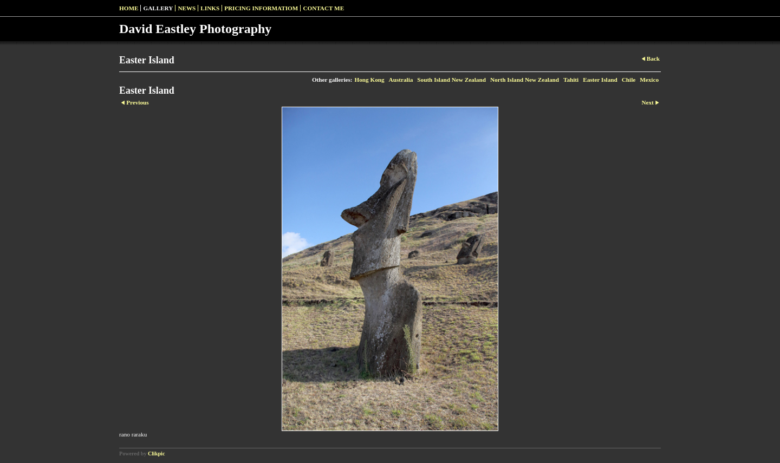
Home (128, 8)
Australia (401, 79)
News (187, 8)
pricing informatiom (261, 8)
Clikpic (156, 454)
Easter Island (600, 79)
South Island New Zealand (451, 79)
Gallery (158, 8)
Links (209, 8)
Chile (628, 79)
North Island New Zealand (524, 79)
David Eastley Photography (195, 29)
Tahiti (570, 79)
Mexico (649, 79)
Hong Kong (370, 79)
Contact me (323, 8)
